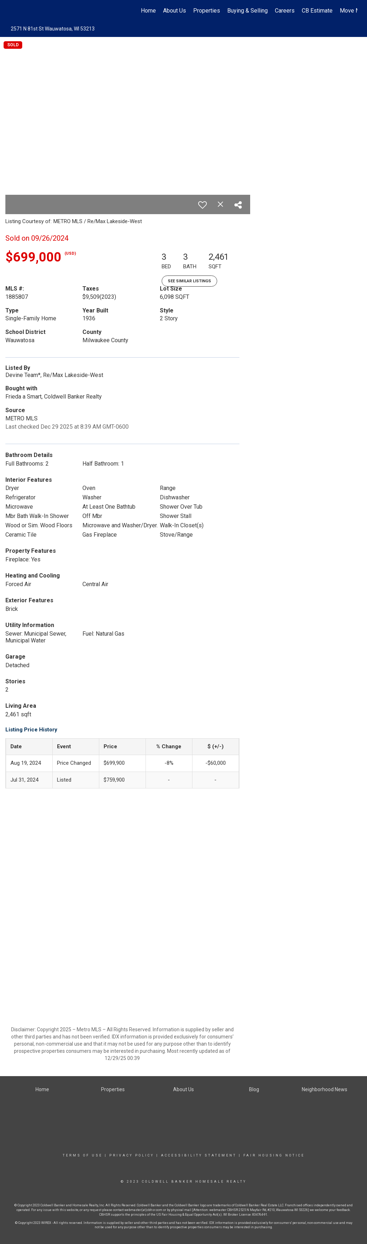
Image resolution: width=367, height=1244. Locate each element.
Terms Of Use (83, 1155)
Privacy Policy (131, 1155)
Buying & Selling (247, 10)
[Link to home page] (13, 11)
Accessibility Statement (199, 1155)
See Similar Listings (189, 281)
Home (148, 10)
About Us (174, 10)
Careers (285, 10)
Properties (206, 10)
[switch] (202, 205)
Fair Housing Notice (274, 1155)
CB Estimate (317, 10)
